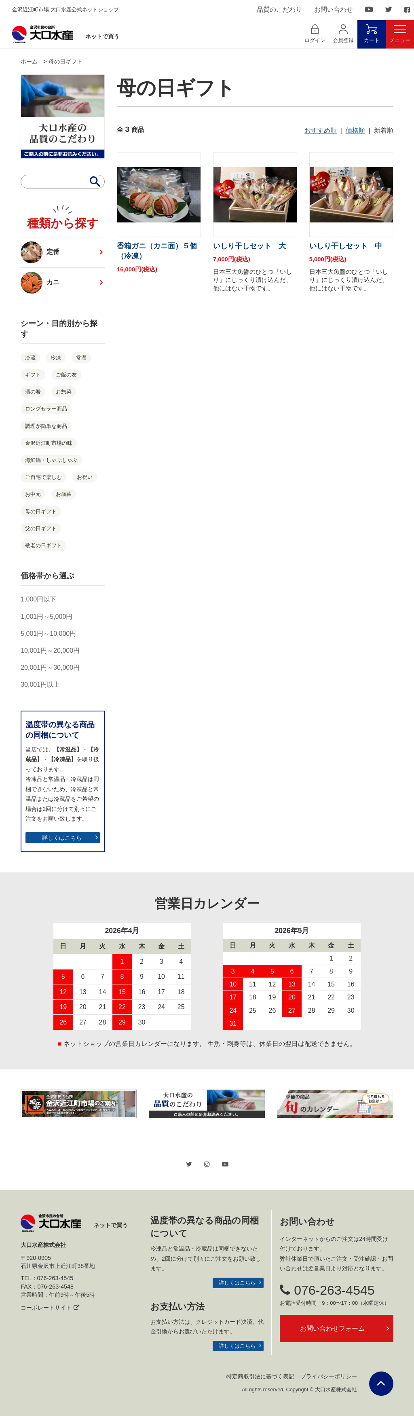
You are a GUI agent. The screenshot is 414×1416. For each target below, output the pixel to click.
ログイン (314, 33)
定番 (40, 252)
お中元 (33, 494)
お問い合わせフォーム (332, 1328)
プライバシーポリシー (328, 1376)
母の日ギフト (65, 61)
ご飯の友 (66, 375)
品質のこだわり (279, 9)
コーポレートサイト (50, 1307)
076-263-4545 (327, 1290)
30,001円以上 (40, 684)
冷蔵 (30, 358)
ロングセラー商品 (46, 409)
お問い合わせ (333, 9)
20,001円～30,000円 (50, 667)
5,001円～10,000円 (48, 633)
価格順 (355, 130)
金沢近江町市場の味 (48, 443)
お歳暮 (64, 494)
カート (372, 33)
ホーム (29, 61)
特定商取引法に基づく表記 (260, 1376)
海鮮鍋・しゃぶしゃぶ (51, 460)
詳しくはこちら (62, 837)
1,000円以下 (38, 599)
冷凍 (56, 358)
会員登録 (343, 33)
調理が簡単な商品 (46, 426)
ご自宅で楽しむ (43, 477)
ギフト (33, 375)
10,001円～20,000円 (50, 650)
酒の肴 (33, 392)
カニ (43, 283)
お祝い (85, 477)
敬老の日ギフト (43, 545)
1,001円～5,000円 (46, 616)
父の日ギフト (41, 528)
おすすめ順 (320, 130)
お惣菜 (64, 392)
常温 (81, 358)
